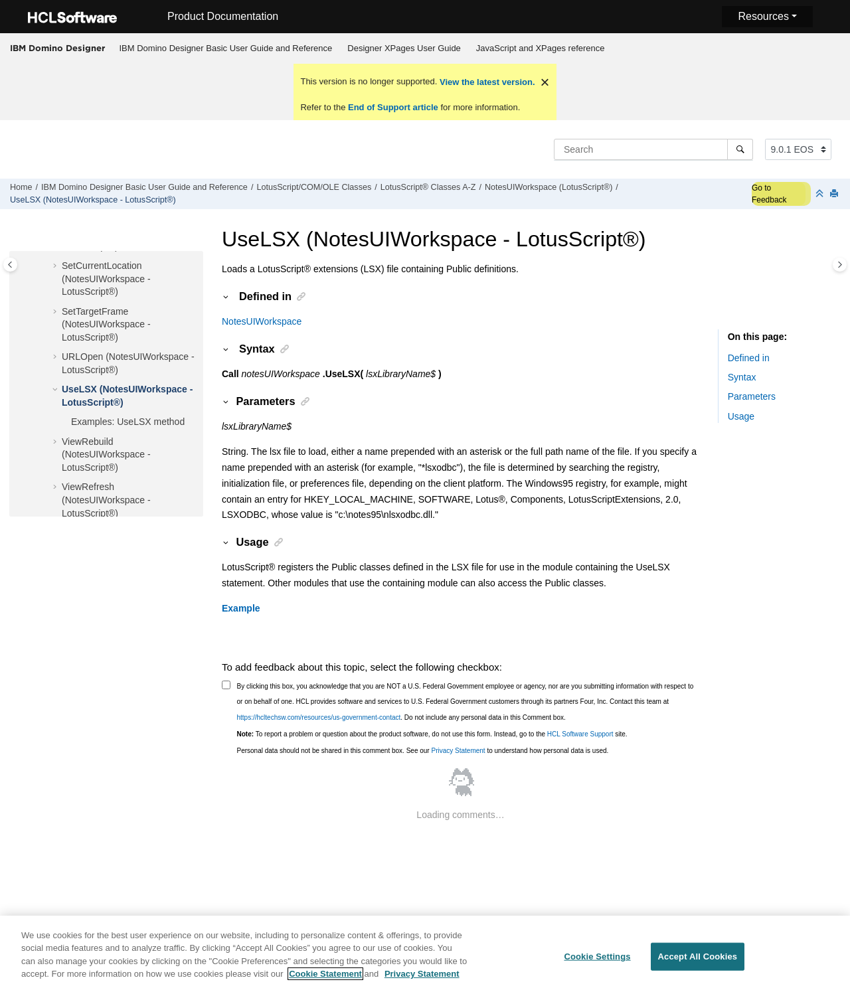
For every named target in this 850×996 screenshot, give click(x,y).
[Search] (740, 149)
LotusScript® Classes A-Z (428, 187)
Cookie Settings (597, 965)
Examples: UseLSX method (128, 421)
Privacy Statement (458, 750)
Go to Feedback (769, 194)
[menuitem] (226, 48)
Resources (763, 16)
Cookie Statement (325, 982)
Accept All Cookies (698, 965)
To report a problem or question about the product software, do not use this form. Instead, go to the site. (432, 734)
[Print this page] (835, 194)
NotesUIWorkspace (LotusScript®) (548, 187)
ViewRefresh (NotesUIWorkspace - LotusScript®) (106, 499)
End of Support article (392, 107)
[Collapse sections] (820, 194)
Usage (741, 416)
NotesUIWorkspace (261, 321)
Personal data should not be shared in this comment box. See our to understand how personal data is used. (423, 750)
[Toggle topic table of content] (840, 265)
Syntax (742, 377)
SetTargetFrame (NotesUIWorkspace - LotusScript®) (106, 324)
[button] (56, 266)
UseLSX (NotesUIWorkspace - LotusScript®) (93, 200)
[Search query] (653, 149)
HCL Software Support (580, 734)
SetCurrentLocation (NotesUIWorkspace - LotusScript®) (106, 278)
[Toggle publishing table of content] (10, 265)
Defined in (749, 358)
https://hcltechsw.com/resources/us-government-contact (319, 717)
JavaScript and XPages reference (540, 48)
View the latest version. (486, 82)
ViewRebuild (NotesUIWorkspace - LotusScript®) (106, 454)
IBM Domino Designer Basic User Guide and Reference (226, 48)
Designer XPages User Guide (404, 48)
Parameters (752, 396)
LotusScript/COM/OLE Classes (313, 187)
